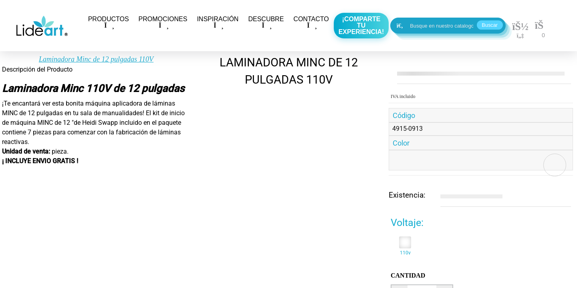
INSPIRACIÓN (217, 22)
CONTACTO (311, 22)
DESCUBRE (266, 22)
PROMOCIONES (163, 22)
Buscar (490, 25)
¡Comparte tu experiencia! (361, 25)
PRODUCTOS (108, 22)
